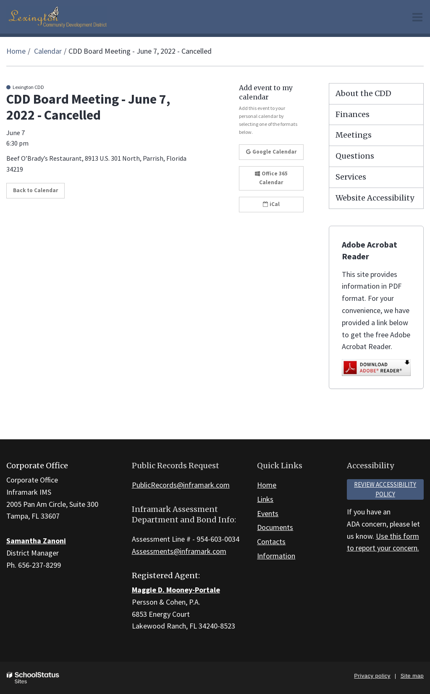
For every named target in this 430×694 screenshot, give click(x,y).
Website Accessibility (375, 198)
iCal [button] (271, 204)
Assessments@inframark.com (179, 551)
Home (16, 51)
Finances (353, 114)
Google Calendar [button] (271, 151)
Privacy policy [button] (372, 676)
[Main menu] (417, 17)
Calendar (48, 51)
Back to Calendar (35, 190)
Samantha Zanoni (36, 540)
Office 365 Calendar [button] (271, 178)
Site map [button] (412, 676)
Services (351, 177)
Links (265, 499)
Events (267, 513)
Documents (275, 527)
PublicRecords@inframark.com (181, 485)
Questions (355, 156)
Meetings (354, 135)
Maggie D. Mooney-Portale (176, 590)
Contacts (271, 541)
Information (276, 556)
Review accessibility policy (385, 489)
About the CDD (363, 93)
